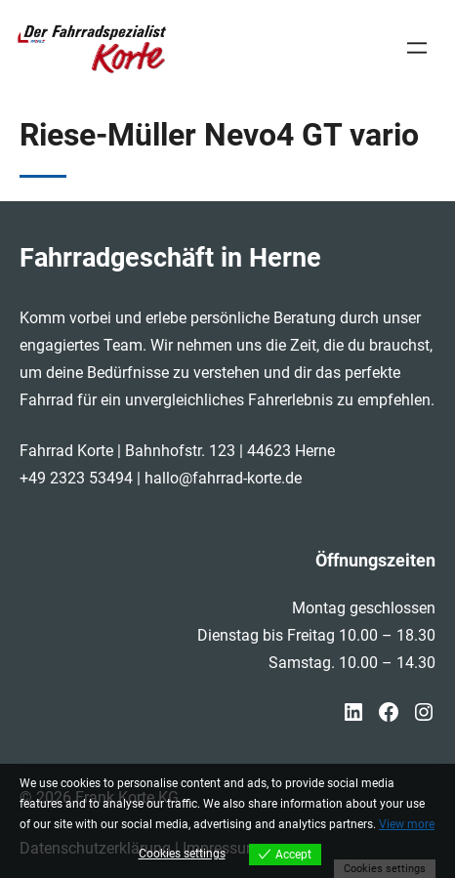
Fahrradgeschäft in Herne (170, 257)
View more (406, 824)
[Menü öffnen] (416, 47)
